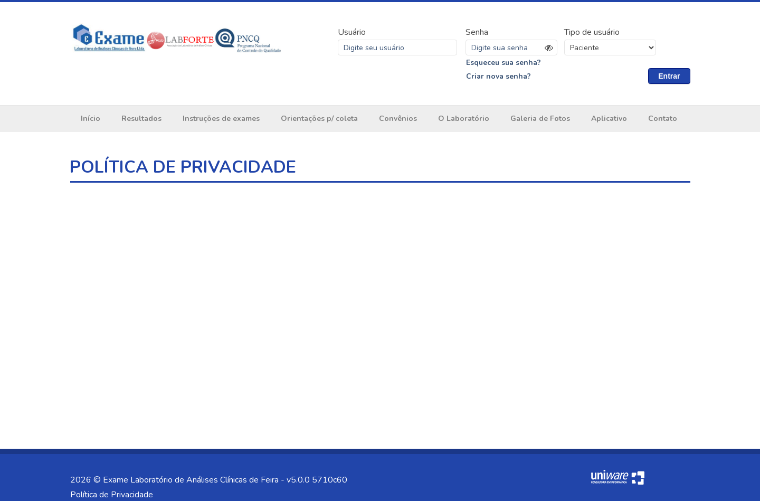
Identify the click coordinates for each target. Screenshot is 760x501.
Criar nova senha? (498, 76)
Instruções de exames (221, 119)
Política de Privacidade (111, 494)
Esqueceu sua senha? (503, 63)
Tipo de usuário (592, 32)
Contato (662, 119)
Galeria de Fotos (540, 119)
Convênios (398, 119)
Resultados (141, 119)
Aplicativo (609, 119)
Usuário (352, 32)
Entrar (669, 76)
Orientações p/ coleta (319, 119)
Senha (477, 32)
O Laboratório (463, 119)
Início (90, 119)
